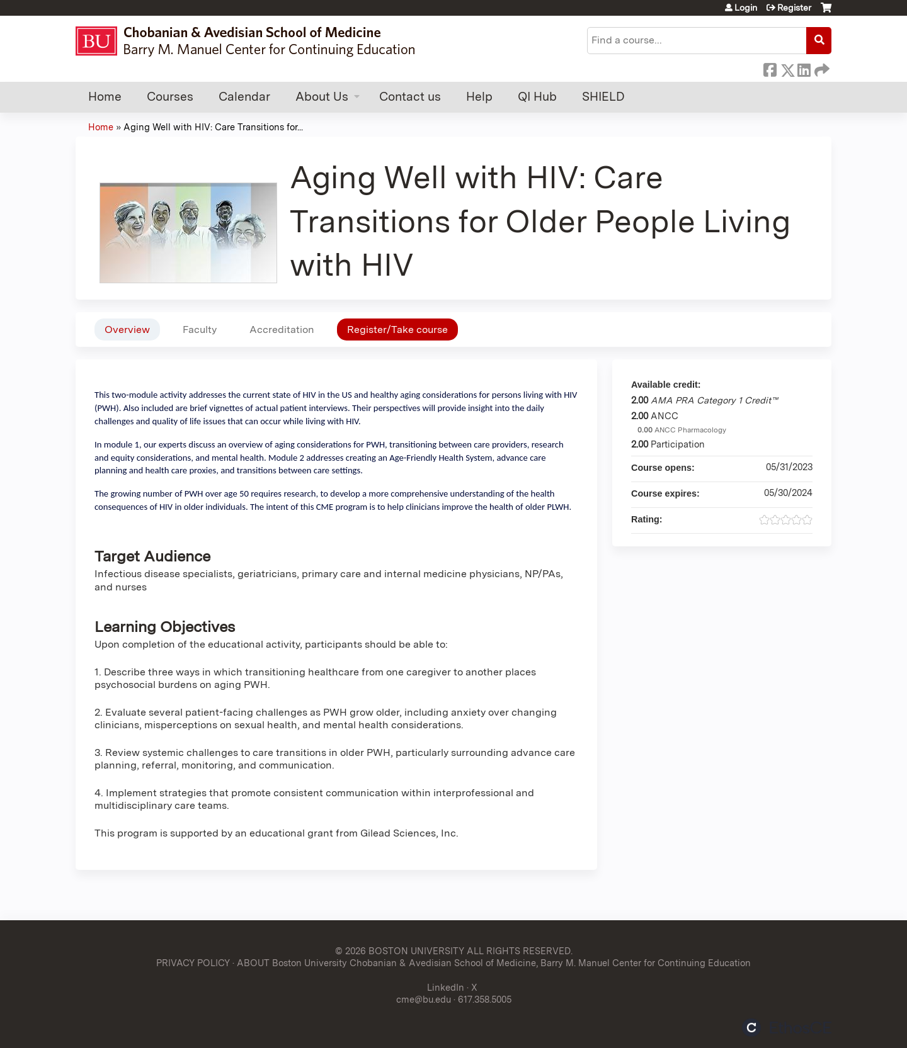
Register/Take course (397, 329)
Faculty (200, 329)
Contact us (410, 96)
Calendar (244, 96)
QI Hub (537, 96)
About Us (321, 96)
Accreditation (281, 329)
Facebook (769, 68)
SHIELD (603, 96)
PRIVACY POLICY (193, 962)
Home (105, 96)
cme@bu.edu (423, 999)
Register (794, 7)
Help (479, 96)
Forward (820, 68)
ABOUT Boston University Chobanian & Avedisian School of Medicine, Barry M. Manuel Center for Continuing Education (494, 962)
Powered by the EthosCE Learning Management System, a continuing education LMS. (786, 1027)
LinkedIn (803, 68)
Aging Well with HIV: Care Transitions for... (213, 126)
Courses (170, 96)
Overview (127, 329)
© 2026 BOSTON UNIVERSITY (399, 950)
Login (745, 7)
